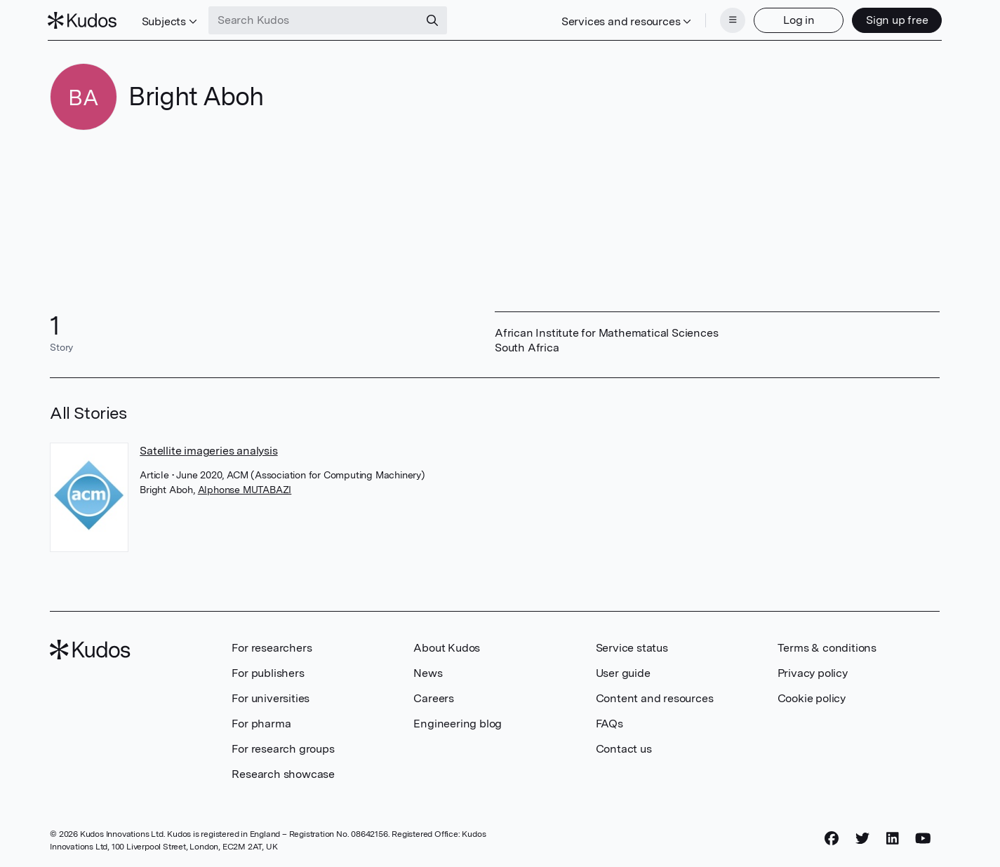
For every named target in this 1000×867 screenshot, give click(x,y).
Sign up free (894, 19)
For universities (270, 697)
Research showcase (283, 772)
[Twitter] (862, 836)
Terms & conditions (827, 646)
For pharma (261, 722)
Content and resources (655, 697)
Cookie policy (812, 697)
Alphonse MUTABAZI (245, 488)
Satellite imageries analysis (208, 449)
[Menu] (730, 19)
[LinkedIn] (892, 836)
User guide (623, 671)
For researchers (272, 646)
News (427, 671)
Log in (796, 19)
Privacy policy (813, 671)
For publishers (268, 671)
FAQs (609, 722)
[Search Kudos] (316, 19)
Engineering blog (457, 722)
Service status (632, 646)
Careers (433, 697)
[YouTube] (923, 836)
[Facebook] (832, 836)
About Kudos (446, 646)
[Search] (435, 19)
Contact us (624, 747)
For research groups (283, 747)
